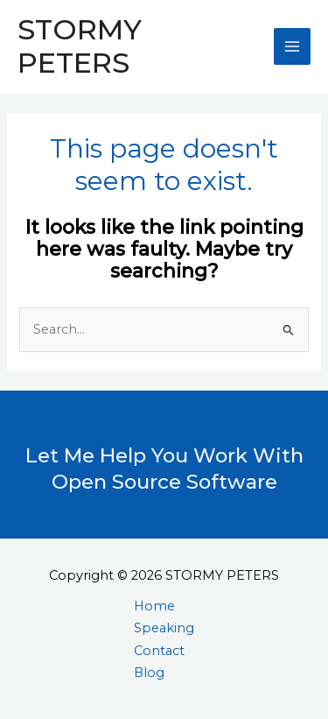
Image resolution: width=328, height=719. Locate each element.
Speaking (164, 628)
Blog (149, 672)
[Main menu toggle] (292, 46)
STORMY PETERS (79, 46)
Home (154, 606)
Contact (159, 651)
